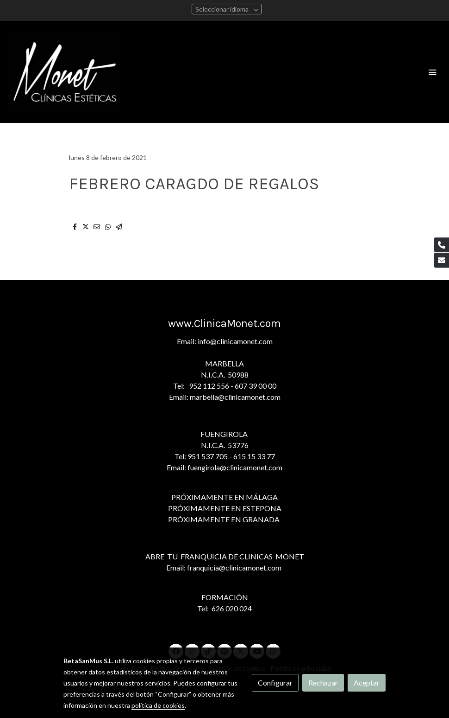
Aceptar (367, 682)
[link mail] (441, 260)
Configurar (275, 682)
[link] (64, 72)
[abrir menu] (432, 72)
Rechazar (323, 682)
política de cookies (158, 705)
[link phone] (441, 244)
